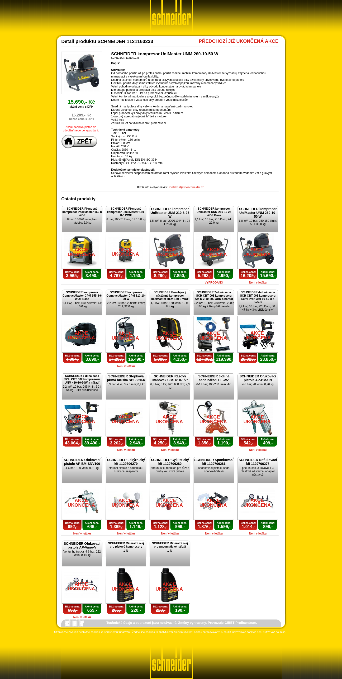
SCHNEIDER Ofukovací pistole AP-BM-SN (257, 378)
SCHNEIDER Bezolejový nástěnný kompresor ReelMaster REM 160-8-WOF (170, 296)
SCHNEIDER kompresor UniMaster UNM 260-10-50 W (258, 212)
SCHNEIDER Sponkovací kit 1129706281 (213, 462)
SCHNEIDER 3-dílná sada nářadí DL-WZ (213, 378)
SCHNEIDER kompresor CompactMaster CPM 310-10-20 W (126, 296)
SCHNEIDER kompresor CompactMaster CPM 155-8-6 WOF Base (82, 296)
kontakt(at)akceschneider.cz (186, 187)
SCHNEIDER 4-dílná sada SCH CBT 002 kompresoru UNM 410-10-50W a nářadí (82, 379)
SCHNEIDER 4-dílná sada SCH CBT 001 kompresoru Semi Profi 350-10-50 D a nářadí (258, 297)
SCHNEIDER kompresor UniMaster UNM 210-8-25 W (170, 212)
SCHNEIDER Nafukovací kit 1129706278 (258, 462)
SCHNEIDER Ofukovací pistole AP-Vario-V (82, 545)
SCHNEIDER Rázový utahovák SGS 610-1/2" (170, 378)
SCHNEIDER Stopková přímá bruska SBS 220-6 (126, 378)
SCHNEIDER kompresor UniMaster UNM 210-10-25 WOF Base (213, 212)
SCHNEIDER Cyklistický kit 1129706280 (170, 462)
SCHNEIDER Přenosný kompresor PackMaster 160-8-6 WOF (126, 212)
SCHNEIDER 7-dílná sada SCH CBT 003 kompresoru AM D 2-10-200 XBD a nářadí (214, 296)
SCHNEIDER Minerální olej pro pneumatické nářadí (170, 545)
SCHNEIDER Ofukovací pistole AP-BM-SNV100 (82, 462)
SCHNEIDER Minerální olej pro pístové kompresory (126, 545)
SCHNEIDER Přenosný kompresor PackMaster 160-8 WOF (82, 212)
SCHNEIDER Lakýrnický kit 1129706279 (126, 462)
